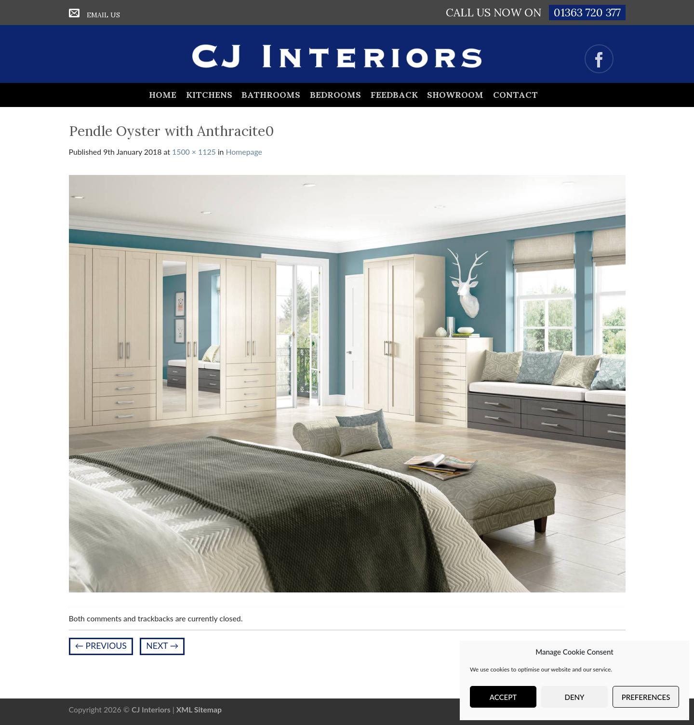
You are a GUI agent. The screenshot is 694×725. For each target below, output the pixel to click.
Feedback (394, 94)
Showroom (455, 94)
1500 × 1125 (194, 151)
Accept (503, 697)
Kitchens (209, 94)
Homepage (244, 151)
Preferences (646, 697)
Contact (515, 94)
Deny (575, 697)
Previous (101, 646)
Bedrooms (335, 94)
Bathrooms (270, 94)
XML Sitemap (199, 709)
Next (162, 646)
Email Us (103, 15)
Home (162, 94)
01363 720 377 (587, 12)
